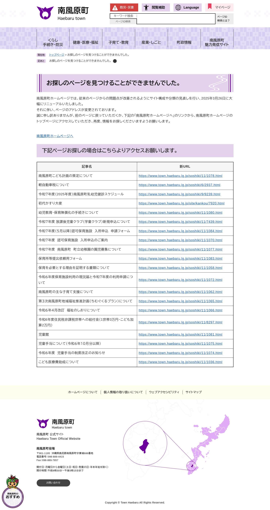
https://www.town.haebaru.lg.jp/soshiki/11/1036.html (180, 362)
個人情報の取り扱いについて (123, 392)
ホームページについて (83, 392)
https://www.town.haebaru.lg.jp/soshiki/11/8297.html (180, 322)
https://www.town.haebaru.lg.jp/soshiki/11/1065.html (180, 301)
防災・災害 (127, 7)
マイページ (222, 7)
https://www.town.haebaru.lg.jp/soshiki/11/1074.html (180, 353)
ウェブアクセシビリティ (164, 392)
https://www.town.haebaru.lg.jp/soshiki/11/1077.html (180, 249)
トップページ (56, 54)
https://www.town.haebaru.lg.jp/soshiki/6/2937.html (179, 185)
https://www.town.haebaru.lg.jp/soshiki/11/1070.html (180, 240)
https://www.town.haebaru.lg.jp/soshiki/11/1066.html (180, 310)
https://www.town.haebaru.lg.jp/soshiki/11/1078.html (180, 176)
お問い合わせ (53, 482)
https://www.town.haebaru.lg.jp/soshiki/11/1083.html (180, 258)
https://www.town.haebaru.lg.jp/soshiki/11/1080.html (180, 212)
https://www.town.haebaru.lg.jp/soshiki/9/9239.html (179, 194)
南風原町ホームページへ (55, 136)
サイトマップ (194, 392)
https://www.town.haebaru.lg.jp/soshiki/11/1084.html (180, 231)
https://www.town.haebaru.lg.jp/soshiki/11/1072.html (180, 280)
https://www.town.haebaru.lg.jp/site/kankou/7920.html (182, 203)
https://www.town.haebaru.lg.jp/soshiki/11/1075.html (180, 343)
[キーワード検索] (176, 18)
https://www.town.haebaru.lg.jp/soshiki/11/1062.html (180, 292)
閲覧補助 (158, 7)
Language (191, 7)
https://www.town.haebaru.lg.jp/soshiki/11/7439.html (180, 222)
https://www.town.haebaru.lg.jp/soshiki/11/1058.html (180, 268)
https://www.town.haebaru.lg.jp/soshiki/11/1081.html (180, 334)
